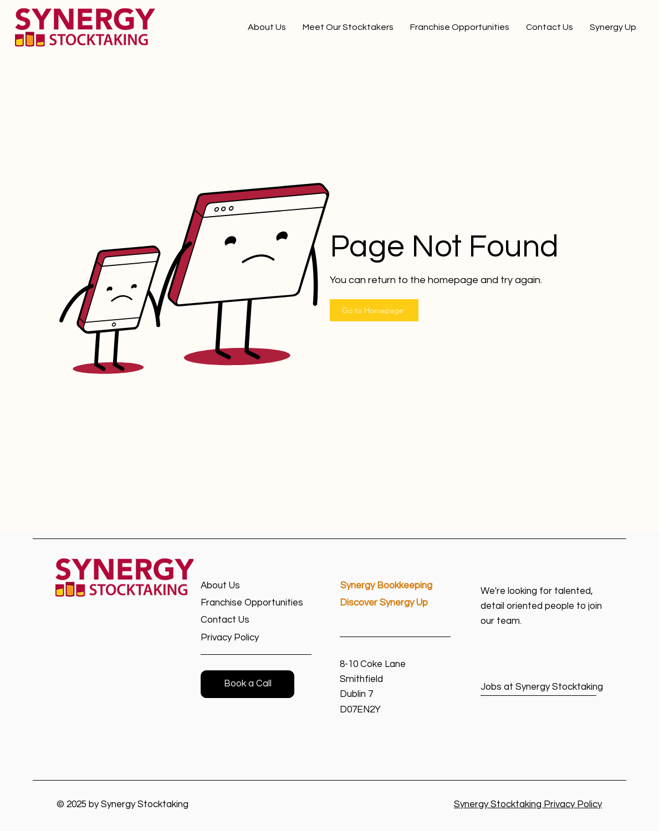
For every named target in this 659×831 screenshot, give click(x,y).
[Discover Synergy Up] (395, 603)
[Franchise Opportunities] (256, 603)
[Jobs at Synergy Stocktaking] (542, 687)
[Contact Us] (240, 620)
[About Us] (240, 585)
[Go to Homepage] (374, 310)
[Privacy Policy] (240, 638)
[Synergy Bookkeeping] (395, 585)
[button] (247, 684)
